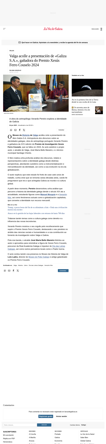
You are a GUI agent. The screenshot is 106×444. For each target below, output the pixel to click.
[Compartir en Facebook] (20, 130)
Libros (26, 265)
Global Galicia (85, 441)
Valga (35, 135)
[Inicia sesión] (97, 29)
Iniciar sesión (61, 416)
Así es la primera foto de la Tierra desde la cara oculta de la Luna (85, 101)
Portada (58, 434)
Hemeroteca (7, 442)
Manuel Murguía (47, 194)
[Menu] (4, 29)
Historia (26, 135)
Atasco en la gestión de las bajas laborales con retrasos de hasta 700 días (36, 213)
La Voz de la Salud (87, 434)
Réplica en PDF (9, 438)
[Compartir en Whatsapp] (11, 130)
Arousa (31, 441)
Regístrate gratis (45, 416)
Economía (58, 441)
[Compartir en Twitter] (24, 130)
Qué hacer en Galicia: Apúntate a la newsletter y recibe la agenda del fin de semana (55, 42)
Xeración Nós (48, 265)
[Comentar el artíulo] (61, 130)
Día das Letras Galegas (36, 265)
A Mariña (32, 437)
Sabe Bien (84, 437)
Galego (83, 425)
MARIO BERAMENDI (77, 114)
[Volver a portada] (53, 29)
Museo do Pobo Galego (39, 257)
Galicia (57, 437)
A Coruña (32, 434)
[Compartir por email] (15, 130)
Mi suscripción (8, 435)
